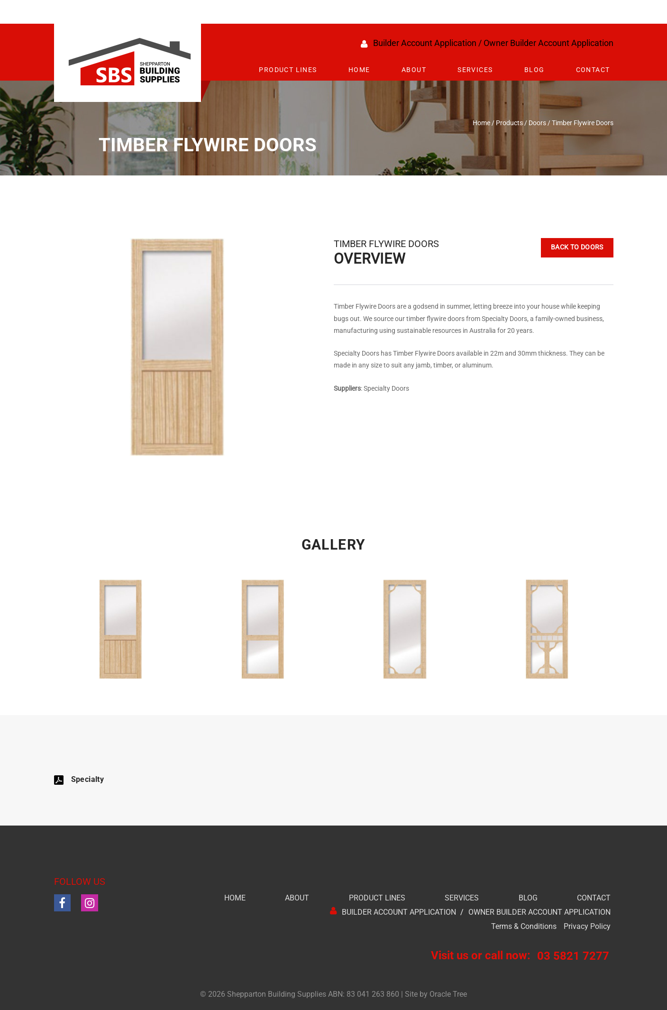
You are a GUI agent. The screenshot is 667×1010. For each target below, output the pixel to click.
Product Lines (288, 69)
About (414, 69)
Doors (537, 123)
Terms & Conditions (524, 926)
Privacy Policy (587, 926)
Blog (534, 69)
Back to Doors (567, 248)
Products (509, 123)
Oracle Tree (448, 994)
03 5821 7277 (573, 956)
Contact (593, 69)
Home (359, 69)
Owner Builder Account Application (548, 43)
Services (475, 69)
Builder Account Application (424, 43)
